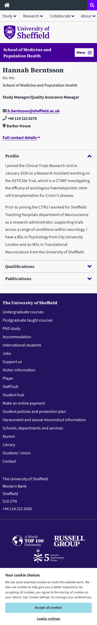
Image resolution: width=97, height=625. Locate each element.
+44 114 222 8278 (20, 118)
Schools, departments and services (33, 428)
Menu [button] (84, 52)
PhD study (11, 328)
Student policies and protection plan (34, 411)
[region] (48, 596)
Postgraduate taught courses (28, 320)
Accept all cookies (48, 607)
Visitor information (19, 370)
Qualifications (48, 266)
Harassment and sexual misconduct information (44, 420)
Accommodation (17, 337)
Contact (9, 461)
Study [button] (7, 16)
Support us (12, 362)
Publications (48, 278)
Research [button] (31, 16)
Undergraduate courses (23, 312)
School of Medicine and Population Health (27, 53)
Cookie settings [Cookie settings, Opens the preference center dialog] (49, 618)
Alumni (9, 436)
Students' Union (17, 453)
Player (8, 378)
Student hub (13, 395)
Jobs (7, 353)
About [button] (86, 16)
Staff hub (10, 387)
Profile (48, 156)
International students (22, 345)
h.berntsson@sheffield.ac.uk (31, 111)
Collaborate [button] (60, 16)
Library (9, 445)
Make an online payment (24, 403)
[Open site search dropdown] (92, 5)
